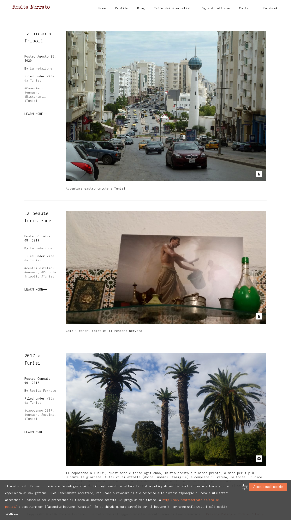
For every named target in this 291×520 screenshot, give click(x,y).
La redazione (41, 68)
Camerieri (34, 88)
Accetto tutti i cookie (268, 487)
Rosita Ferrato (43, 390)
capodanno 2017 (39, 410)
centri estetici (40, 268)
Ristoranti (35, 96)
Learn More (33, 113)
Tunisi (31, 100)
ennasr (31, 92)
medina (48, 414)
